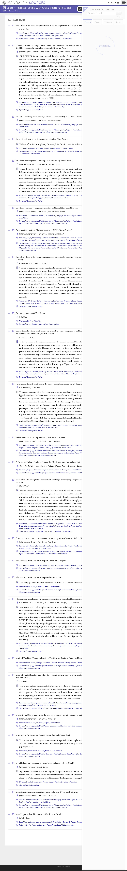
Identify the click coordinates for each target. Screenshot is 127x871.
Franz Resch (76, 52)
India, (28, 303)
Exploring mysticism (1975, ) (30, 313)
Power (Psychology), (35, 198)
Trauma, (73, 565)
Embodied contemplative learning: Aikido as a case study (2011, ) (49, 116)
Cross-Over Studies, (26, 104)
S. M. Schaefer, (61, 602)
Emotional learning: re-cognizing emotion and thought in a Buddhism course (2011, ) (58, 207)
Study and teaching (34, 321)
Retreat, (67, 565)
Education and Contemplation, (29, 455)
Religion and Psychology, (64, 303)
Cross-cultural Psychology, (28, 526)
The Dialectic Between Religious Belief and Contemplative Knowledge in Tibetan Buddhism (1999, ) (65, 25)
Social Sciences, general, (27, 528)
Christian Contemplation (27, 250)
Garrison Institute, (57, 565)
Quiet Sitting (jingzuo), (71, 450)
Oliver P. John (54, 164)
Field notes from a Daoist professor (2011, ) (40, 437)
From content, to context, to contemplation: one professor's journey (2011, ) (54, 538)
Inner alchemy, (80, 445)
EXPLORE (113, 3)
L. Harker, (23, 337)
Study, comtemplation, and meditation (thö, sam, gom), (39, 35)
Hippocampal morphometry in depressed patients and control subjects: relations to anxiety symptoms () (66, 599)
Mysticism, (23, 321)
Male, (55, 104)
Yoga (63, 107)
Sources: (7, 11)
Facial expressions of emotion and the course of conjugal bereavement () (52, 383)
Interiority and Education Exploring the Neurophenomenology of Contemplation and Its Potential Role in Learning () (65, 676)
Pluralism (73, 782)
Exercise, (36, 104)
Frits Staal (23, 317)
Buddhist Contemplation (63, 38)
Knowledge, (71, 526)
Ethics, (78, 799)
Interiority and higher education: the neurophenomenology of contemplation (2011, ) (58, 715)
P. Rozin (45, 263)
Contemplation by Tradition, (44, 38)
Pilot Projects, (41, 107)
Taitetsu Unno (25, 818)
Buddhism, (23, 33)
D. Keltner (32, 337)
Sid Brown (52, 795)
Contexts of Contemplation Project (30, 201)
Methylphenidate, (63, 104)
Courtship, (36, 195)
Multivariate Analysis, (26, 427)
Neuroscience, (41, 705)
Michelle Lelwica (54, 120)
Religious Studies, (25, 447)
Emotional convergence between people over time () (44, 160)
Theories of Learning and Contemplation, (57, 708)
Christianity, (36, 238)
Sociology (40, 528)
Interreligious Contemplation (49, 324)
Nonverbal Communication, (45, 303)
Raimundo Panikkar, (27, 767)
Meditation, (80, 526)
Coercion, (22, 799)
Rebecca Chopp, (54, 466)
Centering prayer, (25, 238)
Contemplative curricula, (50, 124)
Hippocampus (24, 648)
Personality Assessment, (27, 107)
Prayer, (81, 248)
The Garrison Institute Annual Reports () (38, 577)
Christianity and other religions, (30, 782)
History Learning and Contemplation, (32, 245)
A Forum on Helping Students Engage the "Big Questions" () (48, 462)
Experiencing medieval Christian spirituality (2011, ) (44, 230)
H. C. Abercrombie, (36, 602)
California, (27, 371)
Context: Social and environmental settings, (80, 523)
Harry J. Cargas (42, 767)
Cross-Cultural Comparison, (42, 301)
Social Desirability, (69, 374)
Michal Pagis (24, 486)
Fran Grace (52, 542)
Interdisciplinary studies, (58, 526)
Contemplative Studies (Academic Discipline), (59, 151)
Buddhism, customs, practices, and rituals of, (35, 822)
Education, (46, 565)
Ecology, (39, 565)
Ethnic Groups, (76, 301)
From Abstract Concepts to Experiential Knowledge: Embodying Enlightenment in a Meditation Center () (63, 481)
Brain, (38, 643)
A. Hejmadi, (24, 263)
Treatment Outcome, (54, 107)
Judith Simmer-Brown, (28, 120)
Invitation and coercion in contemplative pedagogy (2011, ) (47, 791)
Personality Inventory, (27, 374)
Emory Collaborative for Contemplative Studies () (42, 139)
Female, (43, 104)
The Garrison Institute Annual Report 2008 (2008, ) (41, 560)
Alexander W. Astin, (27, 466)
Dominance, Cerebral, (27, 646)
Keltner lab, (73, 425)
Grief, (60, 425)
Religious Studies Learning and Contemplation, (35, 248)
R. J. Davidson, (35, 263)
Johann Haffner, (25, 52)
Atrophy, (33, 643)
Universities (80, 374)
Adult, (30, 195)
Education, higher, (43, 148)
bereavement (53, 427)
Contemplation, (49, 33)
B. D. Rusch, (24, 602)
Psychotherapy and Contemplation (31, 110)
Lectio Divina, (51, 240)
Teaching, (57, 447)
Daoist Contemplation (48, 455)
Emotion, (80, 215)
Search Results (16, 11)
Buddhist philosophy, (35, 33)
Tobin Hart (23, 681)
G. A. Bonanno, (25, 387)
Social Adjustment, (55, 374)
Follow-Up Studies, (65, 371)
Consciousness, (25, 703)
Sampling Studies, (41, 427)
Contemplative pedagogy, (69, 124)
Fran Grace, (42, 120)
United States (24, 127)
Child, (80, 102)
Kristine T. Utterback (56, 234)
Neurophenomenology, (27, 705)
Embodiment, (43, 526)
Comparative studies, (50, 782)
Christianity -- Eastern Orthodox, (64, 822)
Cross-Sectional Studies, (49, 195)
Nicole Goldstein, (52, 52)
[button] (124, 2)
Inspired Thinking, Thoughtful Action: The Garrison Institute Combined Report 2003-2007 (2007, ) (62, 658)
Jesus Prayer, (41, 240)
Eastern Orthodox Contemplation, (30, 825)
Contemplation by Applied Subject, (31, 130)
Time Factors (63, 198)
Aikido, (21, 124)
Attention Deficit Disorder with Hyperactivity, (35, 102)
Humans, (49, 104)
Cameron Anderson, (27, 164)
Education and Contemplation (56, 132)
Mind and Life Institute (53, 751)
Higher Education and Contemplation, (32, 132)
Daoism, (58, 445)
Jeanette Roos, (39, 52)
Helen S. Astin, (42, 466)
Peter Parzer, (65, 52)
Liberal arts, (37, 470)
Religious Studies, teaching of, (67, 240)
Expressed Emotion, (31, 425)
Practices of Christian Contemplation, (81, 245)
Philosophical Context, (26, 38)
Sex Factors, (46, 198)
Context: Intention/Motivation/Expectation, (70, 546)
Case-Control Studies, (49, 643)
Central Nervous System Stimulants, (64, 102)
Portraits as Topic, (41, 374)
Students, (54, 198)
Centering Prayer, (69, 243)
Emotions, (62, 195)
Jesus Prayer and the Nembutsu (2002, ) (39, 814)
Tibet (61, 35)
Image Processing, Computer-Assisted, (62, 646)
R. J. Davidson (73, 602)
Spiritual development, (63, 470)
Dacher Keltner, (42, 164)
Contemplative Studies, (32, 124)
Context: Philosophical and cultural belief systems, (73, 33)
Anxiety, (26, 643)
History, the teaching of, (27, 240)
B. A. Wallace (24, 29)
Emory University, (56, 148)
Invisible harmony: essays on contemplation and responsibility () (45, 763)
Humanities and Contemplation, (54, 130)
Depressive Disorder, (75, 643)
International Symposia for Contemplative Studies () (43, 735)
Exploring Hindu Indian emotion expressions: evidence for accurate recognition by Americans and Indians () (65, 258)
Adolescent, (23, 195)
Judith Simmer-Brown (56, 211)
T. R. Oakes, (50, 602)
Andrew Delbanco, (69, 466)
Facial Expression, (45, 371)
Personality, (23, 198)
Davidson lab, (58, 301)
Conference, (23, 751)
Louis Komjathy (54, 441)
